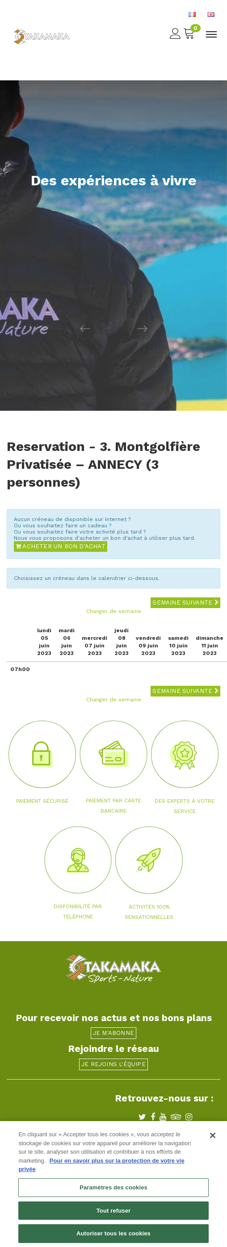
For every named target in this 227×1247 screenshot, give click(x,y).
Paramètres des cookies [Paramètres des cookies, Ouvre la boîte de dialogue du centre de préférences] (113, 1189)
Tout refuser (113, 1212)
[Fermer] (213, 1138)
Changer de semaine (113, 611)
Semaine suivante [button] (185, 602)
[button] (57, 328)
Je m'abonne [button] (113, 1033)
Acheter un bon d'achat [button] (60, 546)
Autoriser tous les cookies (113, 1236)
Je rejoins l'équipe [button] (113, 1064)
